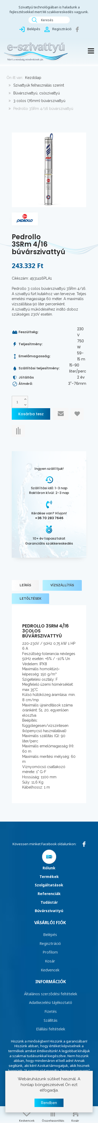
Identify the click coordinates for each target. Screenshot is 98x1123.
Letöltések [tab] (30, 598)
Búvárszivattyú (49, 910)
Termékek (49, 876)
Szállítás (50, 1020)
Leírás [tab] (25, 585)
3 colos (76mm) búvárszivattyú (39, 101)
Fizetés (50, 1011)
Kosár (50, 961)
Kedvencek (50, 969)
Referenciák (49, 893)
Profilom (50, 952)
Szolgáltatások (49, 884)
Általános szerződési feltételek (50, 993)
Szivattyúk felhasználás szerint (38, 85)
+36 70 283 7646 (49, 517)
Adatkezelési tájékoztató (50, 1002)
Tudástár (49, 902)
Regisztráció (50, 943)
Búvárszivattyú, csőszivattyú (36, 93)
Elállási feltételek (50, 1028)
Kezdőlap (33, 78)
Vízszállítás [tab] (62, 585)
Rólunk (49, 867)
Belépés (50, 934)
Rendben (49, 1103)
